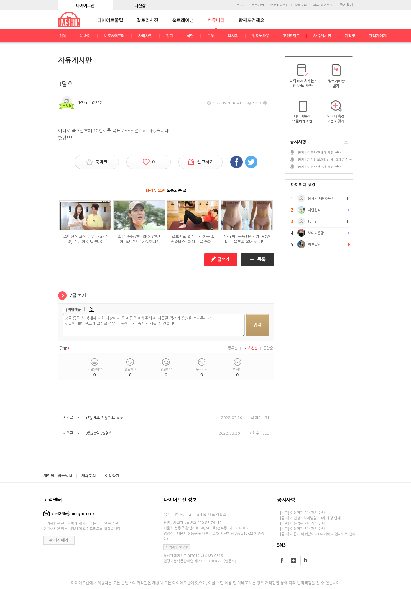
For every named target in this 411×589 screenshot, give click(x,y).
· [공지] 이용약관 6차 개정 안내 (301, 529)
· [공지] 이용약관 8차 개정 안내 (301, 513)
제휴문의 (88, 476)
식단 (190, 36)
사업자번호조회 (177, 547)
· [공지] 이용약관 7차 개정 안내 (301, 523)
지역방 (350, 36)
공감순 (268, 348)
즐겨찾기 (346, 5)
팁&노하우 (260, 36)
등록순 (233, 348)
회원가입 (258, 5)
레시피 (233, 36)
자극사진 (145, 36)
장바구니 (301, 5)
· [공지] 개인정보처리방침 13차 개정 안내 (309, 518)
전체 (62, 36)
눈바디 (85, 36)
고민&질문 (291, 36)
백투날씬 (314, 244)
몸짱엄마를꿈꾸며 (321, 198)
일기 (169, 36)
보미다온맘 (316, 233)
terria (312, 221)
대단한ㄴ (314, 210)
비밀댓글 (74, 310)
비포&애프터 (114, 36)
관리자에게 (378, 36)
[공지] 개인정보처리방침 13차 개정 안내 (324, 159)
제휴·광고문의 (322, 5)
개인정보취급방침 (57, 476)
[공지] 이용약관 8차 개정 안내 (318, 152)
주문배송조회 (279, 5)
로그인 (241, 5)
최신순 (250, 348)
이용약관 (112, 476)
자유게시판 (322, 36)
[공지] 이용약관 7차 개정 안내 (318, 166)
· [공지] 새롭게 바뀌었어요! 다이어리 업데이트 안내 (316, 534)
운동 (210, 36)
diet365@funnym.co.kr (69, 513)
